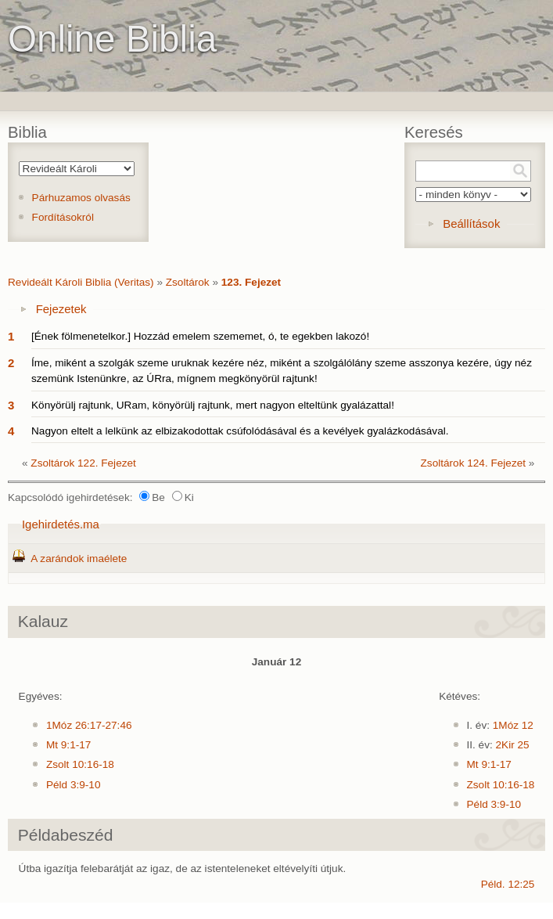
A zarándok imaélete (79, 558)
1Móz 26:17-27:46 (89, 725)
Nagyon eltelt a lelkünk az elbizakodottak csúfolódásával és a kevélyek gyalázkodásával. (240, 431)
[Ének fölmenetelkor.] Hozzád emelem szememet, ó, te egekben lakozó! (200, 336)
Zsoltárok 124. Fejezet (473, 463)
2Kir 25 (513, 745)
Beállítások (471, 223)
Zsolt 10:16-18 (80, 764)
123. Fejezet (251, 282)
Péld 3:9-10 (73, 785)
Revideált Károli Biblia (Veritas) (81, 282)
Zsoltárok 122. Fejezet (83, 463)
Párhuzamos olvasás (81, 198)
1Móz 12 (513, 725)
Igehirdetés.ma (60, 524)
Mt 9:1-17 (68, 745)
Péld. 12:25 (508, 884)
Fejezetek (61, 308)
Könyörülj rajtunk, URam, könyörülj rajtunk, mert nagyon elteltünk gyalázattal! (212, 405)
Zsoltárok (188, 282)
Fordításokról (63, 217)
